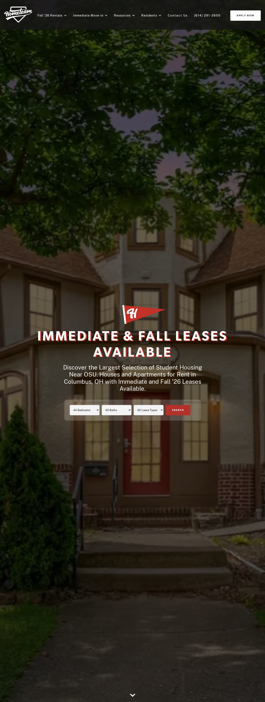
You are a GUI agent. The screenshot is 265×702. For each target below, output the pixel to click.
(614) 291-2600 (207, 15)
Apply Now (245, 15)
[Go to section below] (132, 695)
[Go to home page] (18, 15)
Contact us (178, 15)
